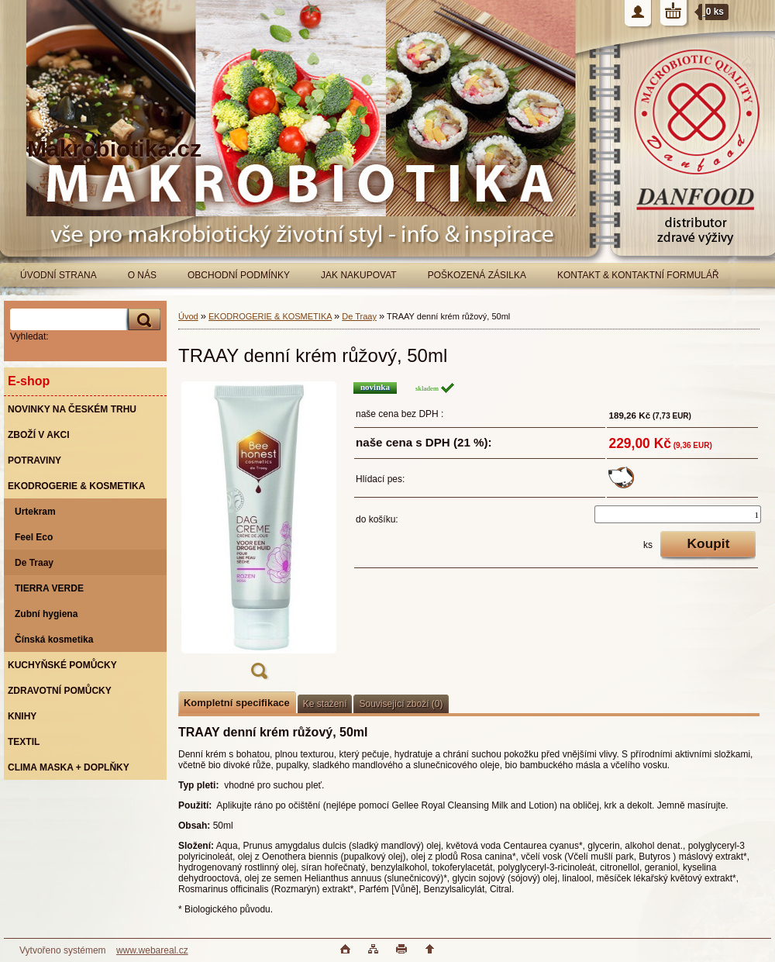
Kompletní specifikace (237, 703)
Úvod (188, 316)
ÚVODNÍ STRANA (58, 275)
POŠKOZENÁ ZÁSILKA (477, 275)
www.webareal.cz (152, 950)
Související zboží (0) (401, 703)
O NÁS (142, 275)
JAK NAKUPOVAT (359, 275)
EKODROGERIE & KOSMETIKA (270, 316)
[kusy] (677, 514)
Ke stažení (325, 703)
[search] (141, 320)
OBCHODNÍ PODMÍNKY (239, 275)
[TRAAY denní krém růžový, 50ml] (258, 535)
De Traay (359, 316)
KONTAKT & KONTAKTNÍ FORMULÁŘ (638, 275)
